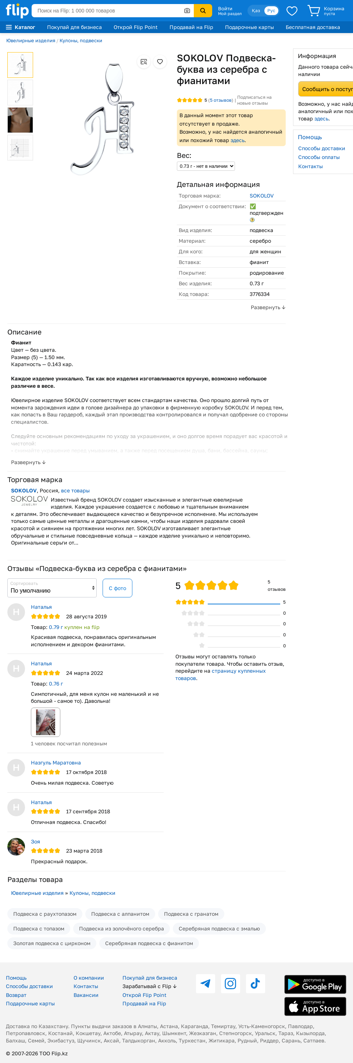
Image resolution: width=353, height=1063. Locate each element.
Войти (225, 8)
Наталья (41, 607)
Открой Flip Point (136, 27)
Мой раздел (230, 13)
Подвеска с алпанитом (120, 914)
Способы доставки (29, 986)
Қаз (256, 10)
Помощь (16, 978)
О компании (89, 978)
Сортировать (24, 583)
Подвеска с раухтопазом (44, 914)
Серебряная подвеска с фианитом (149, 943)
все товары (75, 490)
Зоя (35, 841)
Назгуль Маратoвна (56, 762)
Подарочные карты (249, 27)
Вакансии (86, 995)
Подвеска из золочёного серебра (121, 928)
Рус (271, 10)
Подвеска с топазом (38, 928)
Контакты (86, 986)
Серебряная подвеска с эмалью (219, 928)
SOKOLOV (262, 195)
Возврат (16, 995)
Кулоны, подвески (81, 40)
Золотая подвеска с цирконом (51, 943)
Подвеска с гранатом (191, 914)
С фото (117, 588)
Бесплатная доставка (313, 27)
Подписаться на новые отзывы (254, 100)
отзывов (221, 100)
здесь (238, 140)
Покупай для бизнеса (74, 27)
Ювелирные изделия (30, 40)
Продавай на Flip (191, 27)
